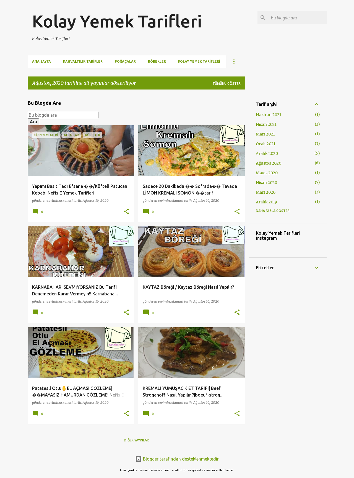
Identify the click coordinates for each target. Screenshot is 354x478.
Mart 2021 (265, 134)
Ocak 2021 (265, 143)
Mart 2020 (265, 192)
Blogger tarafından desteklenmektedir (177, 458)
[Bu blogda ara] (298, 17)
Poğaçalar (125, 61)
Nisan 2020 (266, 182)
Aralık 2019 (266, 202)
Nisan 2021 (266, 124)
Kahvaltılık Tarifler (83, 61)
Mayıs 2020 (267, 172)
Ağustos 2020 (268, 163)
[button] (126, 212)
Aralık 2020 (267, 153)
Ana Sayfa (41, 61)
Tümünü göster (226, 83)
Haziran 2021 (268, 114)
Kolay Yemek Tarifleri (117, 21)
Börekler (157, 61)
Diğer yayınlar (136, 440)
